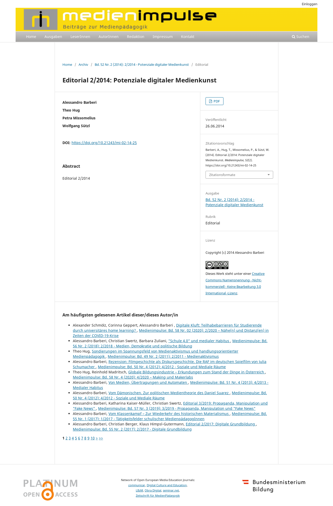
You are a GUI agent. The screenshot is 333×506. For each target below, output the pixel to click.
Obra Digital (153, 490)
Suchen (300, 36)
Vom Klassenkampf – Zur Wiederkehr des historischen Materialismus (169, 413)
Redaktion (135, 36)
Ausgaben (53, 36)
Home (31, 36)
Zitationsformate (222, 174)
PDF (216, 101)
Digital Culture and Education (167, 485)
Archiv (83, 64)
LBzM (139, 490)
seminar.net (171, 490)
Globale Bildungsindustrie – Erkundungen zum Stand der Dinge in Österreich (196, 371)
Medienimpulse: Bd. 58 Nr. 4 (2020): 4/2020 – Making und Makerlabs (133, 377)
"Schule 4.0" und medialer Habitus (199, 340)
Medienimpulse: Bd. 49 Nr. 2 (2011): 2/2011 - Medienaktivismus (163, 356)
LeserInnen (80, 36)
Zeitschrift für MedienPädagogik (158, 495)
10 (93, 438)
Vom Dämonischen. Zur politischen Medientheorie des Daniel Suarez (169, 392)
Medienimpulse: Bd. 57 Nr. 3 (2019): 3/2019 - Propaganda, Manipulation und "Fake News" (176, 408)
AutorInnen (109, 36)
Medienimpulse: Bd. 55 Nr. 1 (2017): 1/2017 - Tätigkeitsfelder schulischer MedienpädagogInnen (170, 416)
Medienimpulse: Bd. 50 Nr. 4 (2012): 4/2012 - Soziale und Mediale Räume (162, 366)
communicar (136, 485)
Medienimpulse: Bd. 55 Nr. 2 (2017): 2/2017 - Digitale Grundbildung (132, 429)
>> (101, 438)
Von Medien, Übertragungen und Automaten (148, 382)
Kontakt (187, 36)
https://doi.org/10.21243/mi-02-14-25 (104, 142)
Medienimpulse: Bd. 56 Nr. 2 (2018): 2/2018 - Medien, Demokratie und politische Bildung (170, 343)
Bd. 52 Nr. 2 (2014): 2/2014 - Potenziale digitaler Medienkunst (142, 64)
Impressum (163, 36)
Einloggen (309, 4)
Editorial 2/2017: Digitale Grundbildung (221, 423)
